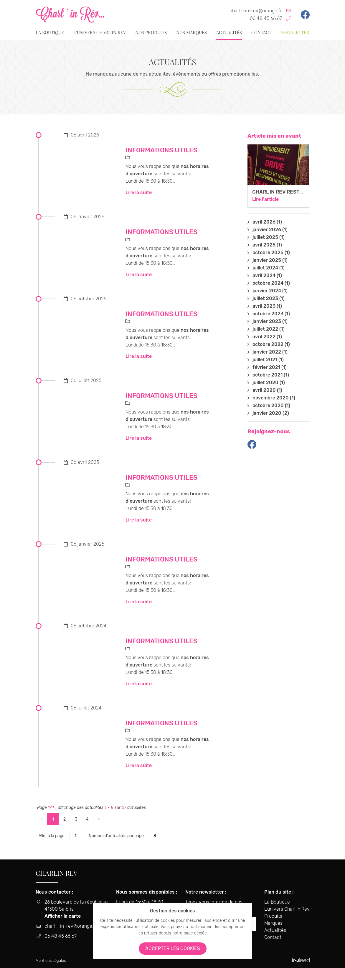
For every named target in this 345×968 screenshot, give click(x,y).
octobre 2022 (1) (271, 344)
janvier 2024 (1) (270, 291)
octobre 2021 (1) (270, 375)
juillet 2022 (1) (268, 329)
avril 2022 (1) (267, 336)
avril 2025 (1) (267, 245)
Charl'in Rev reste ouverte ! (290, 192)
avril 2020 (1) (267, 390)
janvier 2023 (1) (270, 321)
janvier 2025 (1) (270, 260)
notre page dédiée (189, 933)
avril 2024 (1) (267, 275)
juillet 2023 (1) (268, 298)
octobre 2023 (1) (271, 313)
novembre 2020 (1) (273, 398)
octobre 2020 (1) (271, 405)
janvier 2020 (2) (270, 413)
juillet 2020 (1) (268, 382)
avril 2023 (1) (267, 306)
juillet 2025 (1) (268, 237)
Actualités (229, 32)
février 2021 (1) (269, 367)
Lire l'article (265, 199)
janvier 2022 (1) (270, 352)
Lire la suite (139, 192)
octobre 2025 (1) (271, 252)
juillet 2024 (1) (268, 268)
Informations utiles (161, 150)
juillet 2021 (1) (268, 359)
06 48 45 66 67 (266, 18)
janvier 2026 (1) (270, 229)
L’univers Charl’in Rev (99, 32)
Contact (261, 32)
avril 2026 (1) (267, 222)
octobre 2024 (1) (271, 283)
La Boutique (50, 32)
